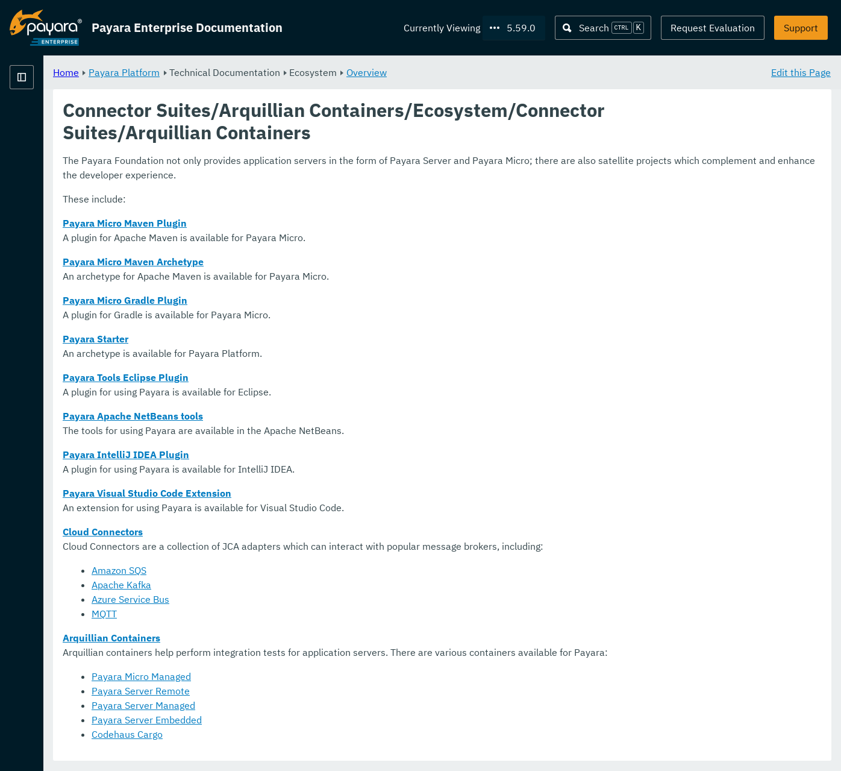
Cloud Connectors (253, 532)
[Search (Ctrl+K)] (603, 28)
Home (216, 72)
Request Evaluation (713, 28)
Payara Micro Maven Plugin (275, 224)
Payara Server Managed (293, 706)
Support (801, 28)
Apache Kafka (271, 585)
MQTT (254, 614)
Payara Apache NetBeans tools (283, 417)
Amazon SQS (269, 571)
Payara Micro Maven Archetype (283, 262)
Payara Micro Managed (291, 677)
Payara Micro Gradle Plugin (275, 301)
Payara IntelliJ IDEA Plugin (276, 455)
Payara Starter (245, 339)
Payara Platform (45, 121)
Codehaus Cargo (277, 735)
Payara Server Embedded (297, 720)
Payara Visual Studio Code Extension (297, 494)
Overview (516, 72)
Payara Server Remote (291, 691)
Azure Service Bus (280, 600)
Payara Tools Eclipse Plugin (276, 378)
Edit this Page (801, 72)
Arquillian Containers (261, 638)
